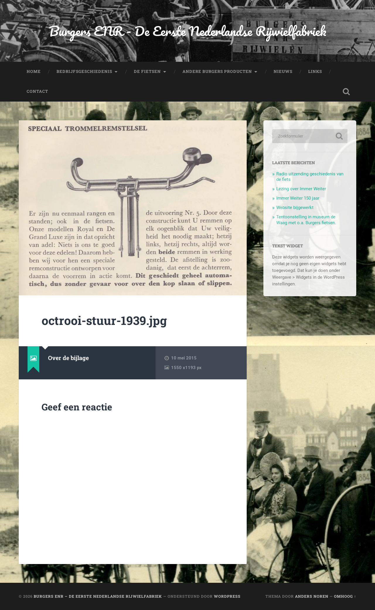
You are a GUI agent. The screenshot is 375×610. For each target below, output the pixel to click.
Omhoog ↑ (345, 596)
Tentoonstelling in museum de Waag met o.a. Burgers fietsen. (306, 219)
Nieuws (283, 71)
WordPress (227, 596)
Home (34, 71)
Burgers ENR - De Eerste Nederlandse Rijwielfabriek (187, 30)
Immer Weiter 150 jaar (297, 198)
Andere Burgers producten (217, 71)
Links (315, 71)
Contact (37, 91)
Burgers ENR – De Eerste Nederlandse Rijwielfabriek (98, 596)
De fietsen (147, 71)
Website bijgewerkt (294, 207)
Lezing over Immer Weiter (301, 188)
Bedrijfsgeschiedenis (84, 71)
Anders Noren (311, 596)
